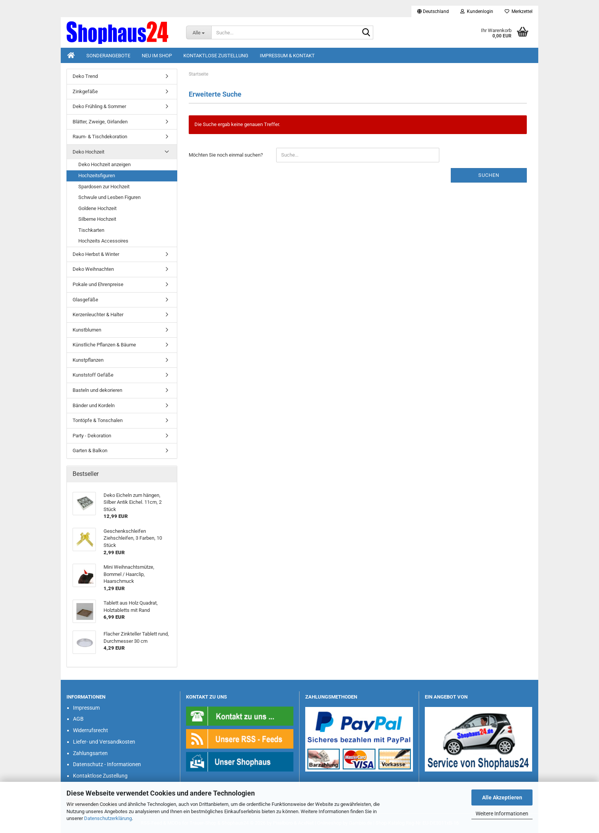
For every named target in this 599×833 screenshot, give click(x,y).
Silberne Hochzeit (97, 219)
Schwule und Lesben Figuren (109, 197)
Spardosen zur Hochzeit (104, 186)
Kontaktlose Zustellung (215, 55)
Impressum (86, 708)
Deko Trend (85, 76)
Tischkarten (91, 230)
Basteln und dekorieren (97, 390)
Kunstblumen (87, 330)
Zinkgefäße (85, 91)
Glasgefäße (85, 299)
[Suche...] (199, 32)
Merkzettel (519, 11)
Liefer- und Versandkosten (104, 742)
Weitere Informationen (502, 813)
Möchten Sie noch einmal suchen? (226, 155)
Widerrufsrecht (90, 730)
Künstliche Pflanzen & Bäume (104, 345)
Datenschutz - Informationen (107, 764)
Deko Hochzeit (88, 152)
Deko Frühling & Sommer (99, 106)
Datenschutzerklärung (108, 818)
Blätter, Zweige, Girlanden (100, 122)
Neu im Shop (157, 55)
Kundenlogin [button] (476, 11)
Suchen (488, 175)
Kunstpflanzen (88, 360)
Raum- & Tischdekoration (100, 136)
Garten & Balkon (90, 450)
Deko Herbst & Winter (96, 254)
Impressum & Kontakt (287, 55)
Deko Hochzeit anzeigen (104, 164)
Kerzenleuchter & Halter (98, 314)
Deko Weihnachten (93, 269)
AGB (78, 719)
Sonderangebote (108, 55)
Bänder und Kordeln (94, 405)
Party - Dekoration (92, 435)
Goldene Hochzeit (97, 208)
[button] (433, 11)
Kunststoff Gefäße (93, 375)
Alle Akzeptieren (502, 797)
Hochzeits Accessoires (103, 241)
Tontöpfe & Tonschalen (98, 420)
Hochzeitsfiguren (96, 175)
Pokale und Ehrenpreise (98, 284)
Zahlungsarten (90, 753)
